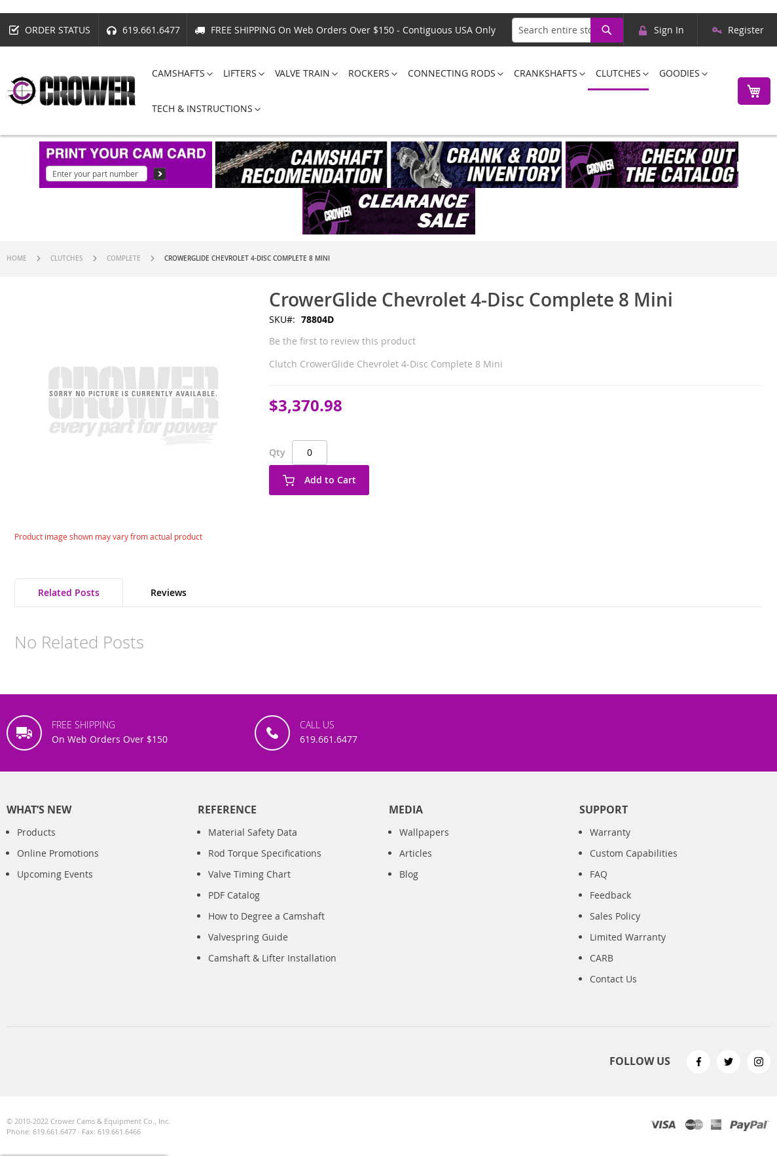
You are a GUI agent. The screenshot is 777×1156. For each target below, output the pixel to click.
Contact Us (613, 992)
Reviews (169, 592)
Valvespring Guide (248, 950)
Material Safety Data (252, 845)
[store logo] (72, 90)
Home (17, 258)
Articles (415, 866)
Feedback (610, 908)
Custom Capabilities (634, 866)
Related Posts (68, 592)
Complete (124, 258)
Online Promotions (58, 866)
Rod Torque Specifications (264, 866)
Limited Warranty (628, 950)
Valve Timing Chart (249, 887)
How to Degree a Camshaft (266, 929)
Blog (408, 887)
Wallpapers (424, 845)
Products (36, 845)
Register (746, 30)
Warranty (610, 845)
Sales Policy (615, 929)
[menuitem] (178, 73)
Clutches (66, 258)
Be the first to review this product (342, 341)
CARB (601, 971)
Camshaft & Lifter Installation (272, 971)
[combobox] (567, 30)
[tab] (68, 592)
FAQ (598, 887)
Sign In (669, 30)
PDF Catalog (234, 908)
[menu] (433, 90)
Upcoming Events (55, 887)
